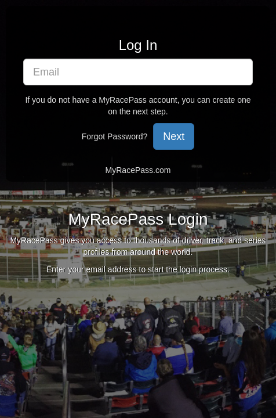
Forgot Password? (115, 136)
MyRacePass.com (138, 170)
